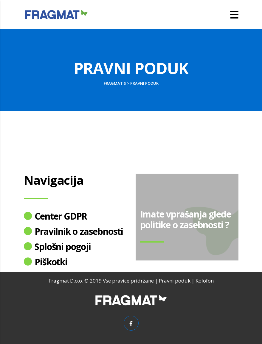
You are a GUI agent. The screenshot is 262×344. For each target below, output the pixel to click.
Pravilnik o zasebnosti (79, 231)
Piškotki (51, 262)
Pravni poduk (174, 280)
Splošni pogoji (63, 246)
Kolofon (205, 280)
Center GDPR (61, 216)
